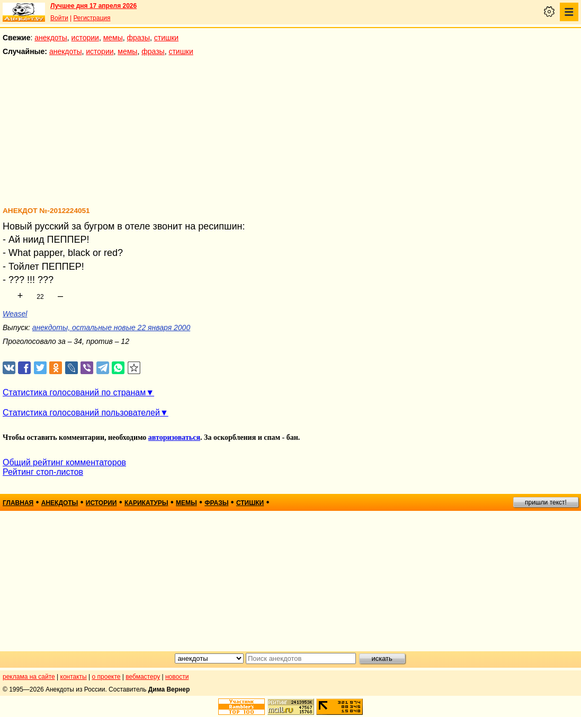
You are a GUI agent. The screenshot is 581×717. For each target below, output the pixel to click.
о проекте (106, 676)
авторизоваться (174, 437)
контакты (73, 676)
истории (85, 37)
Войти (59, 18)
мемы (113, 37)
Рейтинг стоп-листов (43, 471)
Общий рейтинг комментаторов (64, 462)
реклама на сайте (29, 676)
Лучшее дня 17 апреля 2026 (93, 6)
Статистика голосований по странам (74, 392)
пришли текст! (546, 502)
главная (18, 503)
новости (177, 676)
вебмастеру (143, 676)
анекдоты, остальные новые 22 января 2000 (111, 327)
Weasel (15, 313)
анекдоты (50, 37)
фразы (138, 37)
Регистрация (91, 18)
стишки (166, 37)
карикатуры (146, 503)
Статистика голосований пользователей (81, 412)
